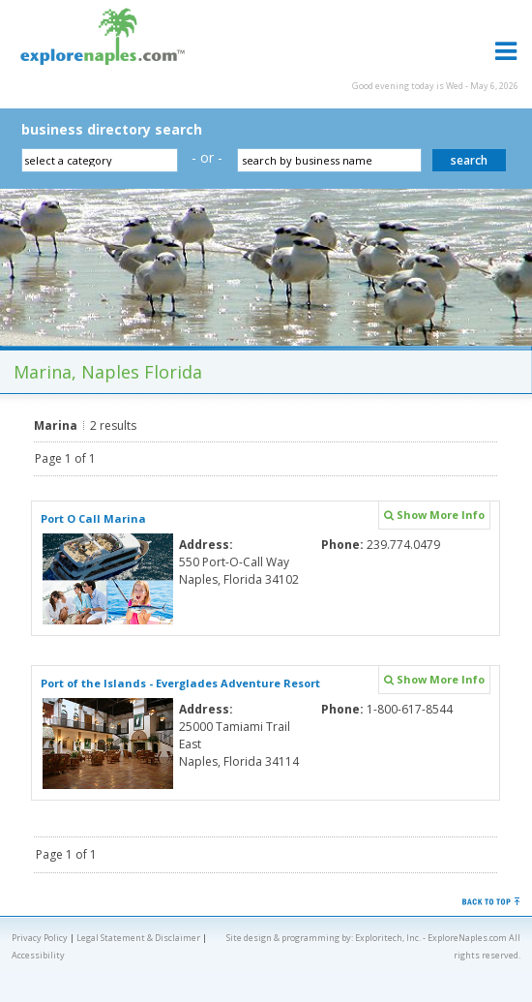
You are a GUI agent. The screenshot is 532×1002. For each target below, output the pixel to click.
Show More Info (434, 514)
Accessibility (38, 955)
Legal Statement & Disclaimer (138, 937)
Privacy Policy (40, 937)
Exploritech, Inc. (388, 937)
